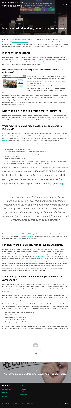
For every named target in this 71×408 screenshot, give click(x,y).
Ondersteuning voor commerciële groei (13, 4)
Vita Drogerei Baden (38, 57)
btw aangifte (39, 256)
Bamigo (60, 183)
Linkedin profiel (24, 394)
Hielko (7, 32)
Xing (29, 236)
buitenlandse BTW (33, 263)
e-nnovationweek (21, 39)
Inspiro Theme (62, 403)
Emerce (4, 140)
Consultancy (6, 396)
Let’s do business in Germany (20, 42)
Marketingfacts (6, 389)
